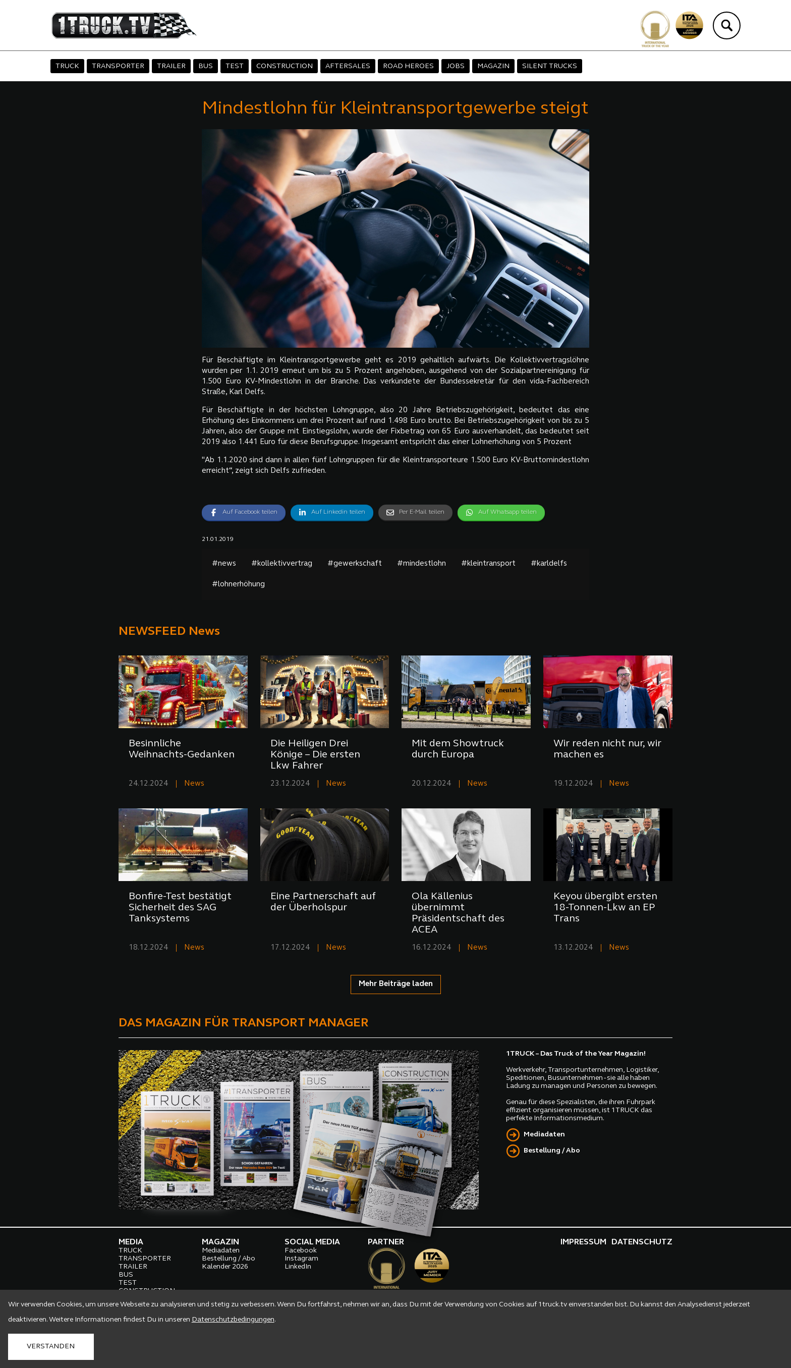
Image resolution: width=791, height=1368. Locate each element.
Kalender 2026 (225, 1267)
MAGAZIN (493, 66)
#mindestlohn (421, 564)
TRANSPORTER (118, 66)
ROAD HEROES (408, 66)
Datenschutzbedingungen (233, 1320)
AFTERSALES (347, 66)
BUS (205, 66)
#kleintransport (488, 564)
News (194, 784)
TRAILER (171, 66)
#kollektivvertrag (281, 564)
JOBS (455, 66)
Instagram (301, 1259)
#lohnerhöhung (238, 584)
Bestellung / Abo (552, 1151)
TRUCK (67, 66)
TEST (234, 66)
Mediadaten (544, 1134)
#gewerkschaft (354, 564)
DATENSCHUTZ (641, 1242)
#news (224, 564)
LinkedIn (298, 1267)
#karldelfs (549, 564)
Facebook (301, 1250)
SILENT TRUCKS (549, 66)
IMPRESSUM (583, 1242)
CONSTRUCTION (284, 66)
